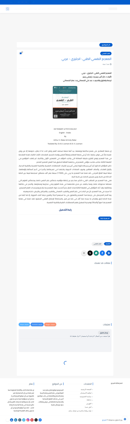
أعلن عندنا (88, 407)
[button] (102, 253)
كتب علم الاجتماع (67, 8)
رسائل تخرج (42, 8)
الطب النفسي (106, 53)
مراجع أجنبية (32, 8)
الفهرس (88, 403)
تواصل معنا (120, 2)
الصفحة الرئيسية (86, 389)
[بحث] (7, 8)
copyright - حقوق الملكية (59, 2)
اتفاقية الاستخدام (86, 393)
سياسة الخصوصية (85, 396)
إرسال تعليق (104, 332)
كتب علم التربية (80, 8)
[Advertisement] (65, 27)
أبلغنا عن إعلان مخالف (76, 2)
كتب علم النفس (92, 8)
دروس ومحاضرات (20, 8)
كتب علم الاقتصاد (53, 8)
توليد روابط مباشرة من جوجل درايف (79, 411)
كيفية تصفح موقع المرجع (106, 2)
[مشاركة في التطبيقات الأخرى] (84, 253)
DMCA (89, 400)
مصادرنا (88, 2)
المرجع (104, 419)
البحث (94, 2)
